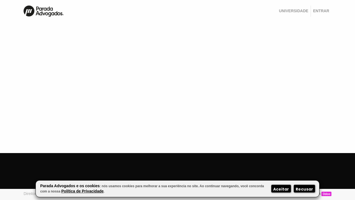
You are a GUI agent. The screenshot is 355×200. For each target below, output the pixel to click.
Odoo (326, 194)
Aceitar (281, 189)
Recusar (304, 189)
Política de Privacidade (82, 191)
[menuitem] (294, 11)
